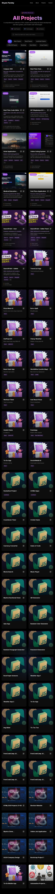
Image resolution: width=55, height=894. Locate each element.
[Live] (24, 69)
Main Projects (17, 41)
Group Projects (44, 45)
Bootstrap (23, 45)
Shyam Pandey (8, 3)
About (37, 2)
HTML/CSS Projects (12, 45)
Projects (44, 2)
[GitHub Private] (24, 229)
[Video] (24, 151)
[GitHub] (21, 69)
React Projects (28, 41)
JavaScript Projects (41, 41)
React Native (33, 45)
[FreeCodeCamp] (22, 753)
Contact (50, 2)
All (9, 41)
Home (31, 2)
